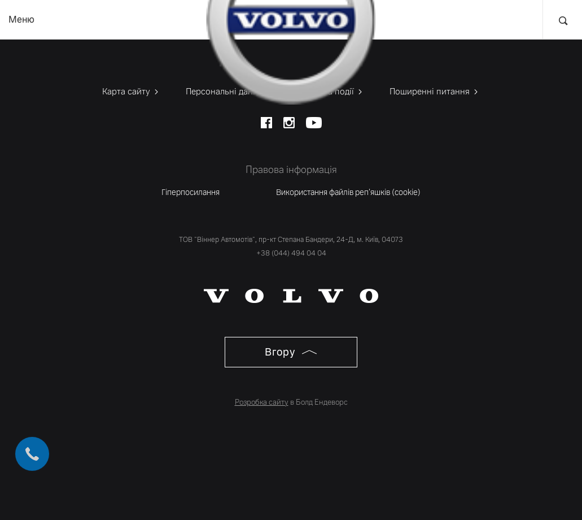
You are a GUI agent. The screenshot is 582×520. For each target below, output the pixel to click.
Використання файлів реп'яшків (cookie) (348, 192)
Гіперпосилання (190, 192)
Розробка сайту (261, 402)
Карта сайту (131, 91)
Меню (21, 19)
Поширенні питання (435, 91)
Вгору (291, 351)
